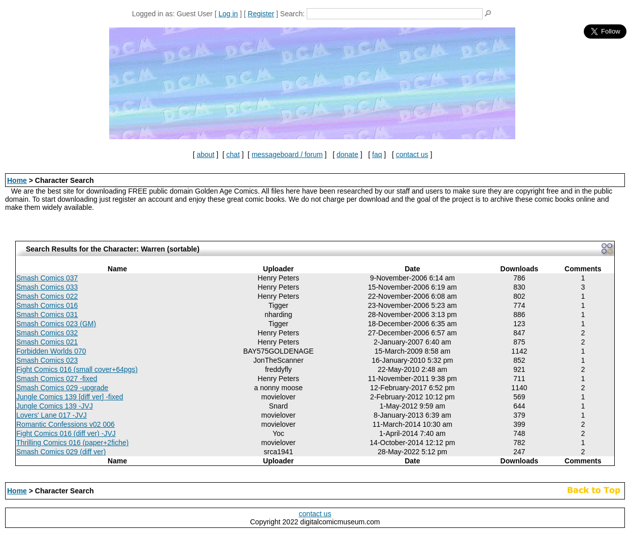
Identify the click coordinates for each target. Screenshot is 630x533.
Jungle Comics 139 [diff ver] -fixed (69, 397)
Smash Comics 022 (47, 296)
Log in (228, 14)
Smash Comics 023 (47, 360)
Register (261, 14)
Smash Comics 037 (47, 278)
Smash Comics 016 (47, 305)
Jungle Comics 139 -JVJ (54, 406)
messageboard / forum (287, 154)
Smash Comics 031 (47, 314)
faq (377, 154)
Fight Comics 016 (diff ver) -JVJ (66, 433)
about (205, 154)
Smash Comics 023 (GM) (56, 324)
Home (17, 180)
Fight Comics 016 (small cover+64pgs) (77, 369)
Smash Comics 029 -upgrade (62, 388)
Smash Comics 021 (47, 342)
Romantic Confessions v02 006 (65, 424)
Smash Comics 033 (47, 287)
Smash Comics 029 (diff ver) (61, 452)
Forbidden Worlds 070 (51, 351)
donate (347, 154)
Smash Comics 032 (47, 333)
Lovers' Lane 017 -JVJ (51, 415)
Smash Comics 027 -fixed (56, 378)
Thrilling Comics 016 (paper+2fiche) (72, 442)
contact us (412, 154)
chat (233, 154)
